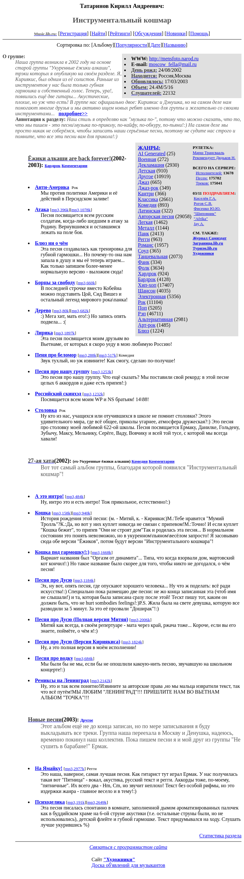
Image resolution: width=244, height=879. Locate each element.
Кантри (146, 193)
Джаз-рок (148, 188)
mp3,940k (81, 513)
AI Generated (152, 153)
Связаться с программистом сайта (128, 847)
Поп (142, 308)
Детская (146, 170)
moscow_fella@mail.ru (173, 64)
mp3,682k (80, 310)
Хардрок (147, 273)
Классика (148, 199)
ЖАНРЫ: (149, 148)
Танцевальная (153, 256)
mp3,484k (75, 496)
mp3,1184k (84, 580)
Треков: (202, 183)
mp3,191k (76, 802)
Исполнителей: (209, 173)
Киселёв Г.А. (205, 198)
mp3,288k (87, 355)
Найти (98, 33)
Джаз (143, 182)
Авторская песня (156, 216)
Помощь (199, 33)
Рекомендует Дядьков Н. (214, 157)
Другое (145, 176)
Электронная (152, 296)
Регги (144, 239)
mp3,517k (107, 355)
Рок (142, 302)
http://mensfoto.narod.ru (174, 58)
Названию (175, 45)
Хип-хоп (147, 285)
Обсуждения (148, 33)
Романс (145, 245)
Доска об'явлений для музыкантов (128, 865)
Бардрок (147, 279)
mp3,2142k (101, 680)
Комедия (147, 205)
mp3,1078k (81, 209)
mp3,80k (61, 310)
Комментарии (74, 165)
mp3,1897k (65, 333)
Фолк (143, 268)
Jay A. (199, 223)
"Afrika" (201, 218)
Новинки (176, 33)
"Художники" (119, 859)
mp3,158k (62, 513)
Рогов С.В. (203, 203)
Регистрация (73, 33)
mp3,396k (60, 209)
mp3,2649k (96, 802)
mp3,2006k (140, 619)
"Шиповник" (205, 213)
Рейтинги (120, 33)
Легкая (145, 222)
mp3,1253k (101, 371)
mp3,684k (84, 658)
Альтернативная (155, 319)
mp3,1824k (132, 642)
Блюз (143, 330)
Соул (143, 250)
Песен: (202, 178)
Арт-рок (146, 325)
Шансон (146, 290)
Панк (143, 233)
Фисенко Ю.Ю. (207, 208)
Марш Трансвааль (208, 152)
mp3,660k (86, 282)
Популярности (131, 45)
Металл (146, 228)
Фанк (143, 262)
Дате (155, 45)
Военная (147, 159)
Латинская (149, 210)
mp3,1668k (101, 552)
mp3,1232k (93, 394)
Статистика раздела (220, 835)
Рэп (142, 313)
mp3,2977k (74, 768)
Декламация (151, 165)
